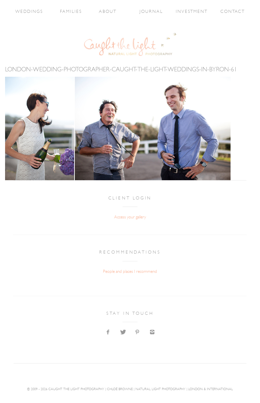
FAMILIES (71, 11)
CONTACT (232, 11)
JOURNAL (151, 11)
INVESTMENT (192, 11)
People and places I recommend (130, 271)
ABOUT (107, 11)
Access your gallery (130, 217)
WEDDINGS (29, 11)
